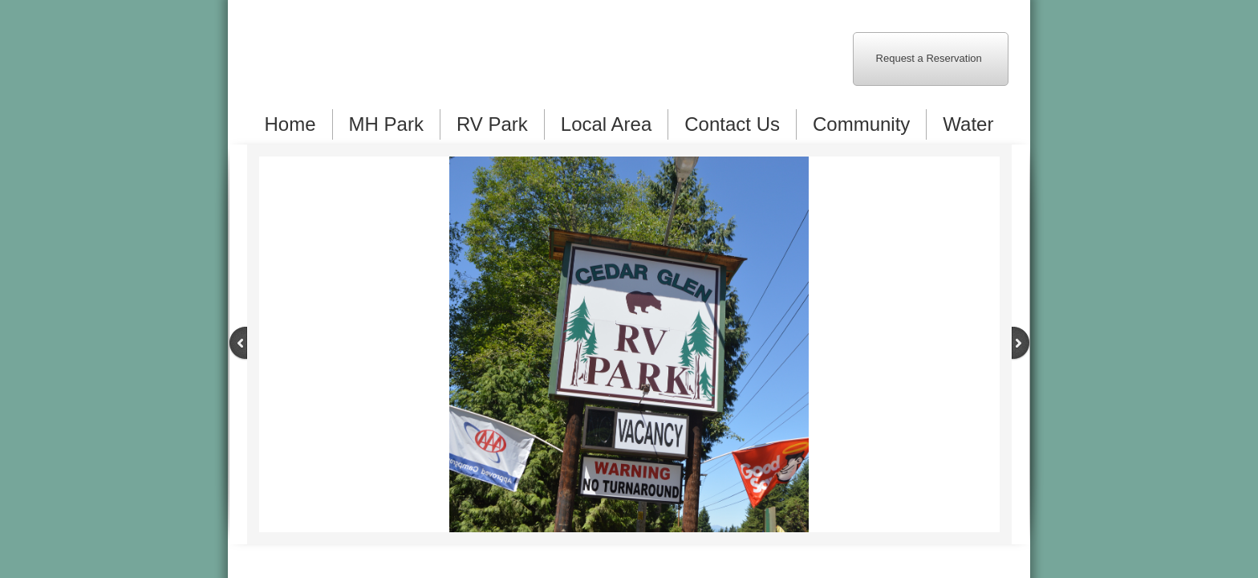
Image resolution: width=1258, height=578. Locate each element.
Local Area (606, 124)
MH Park (386, 124)
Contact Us (732, 124)
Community (861, 124)
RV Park (492, 124)
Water (968, 124)
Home (290, 124)
